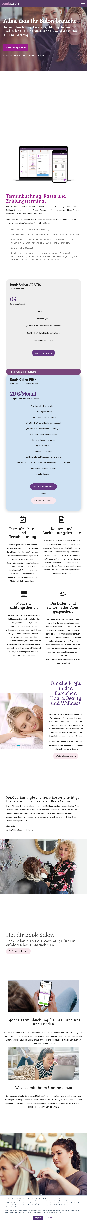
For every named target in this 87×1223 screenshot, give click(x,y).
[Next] (38, 721)
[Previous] (4, 721)
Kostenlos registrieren (16, 47)
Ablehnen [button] (50, 1218)
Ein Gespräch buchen (44, 500)
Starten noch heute (42, 353)
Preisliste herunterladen (44, 486)
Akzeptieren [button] (38, 1218)
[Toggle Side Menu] (83, 3)
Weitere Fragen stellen (66, 756)
